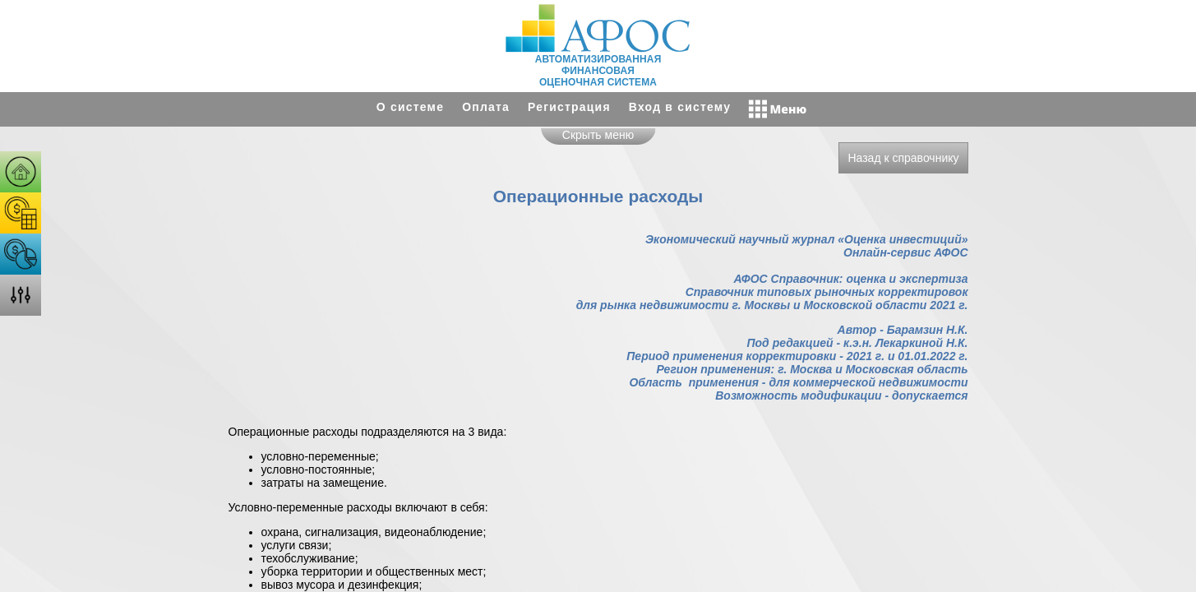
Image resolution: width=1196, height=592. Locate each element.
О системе (410, 106)
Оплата (486, 106)
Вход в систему (680, 106)
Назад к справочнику (902, 157)
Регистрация (569, 106)
